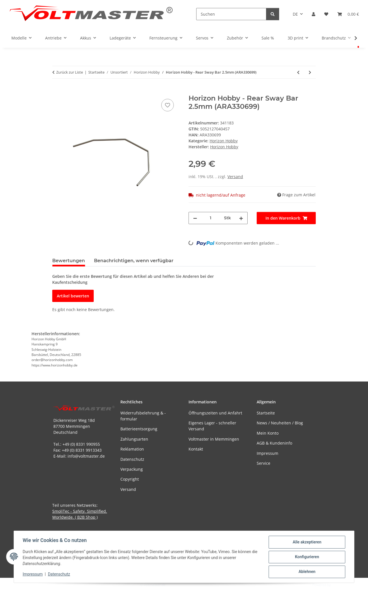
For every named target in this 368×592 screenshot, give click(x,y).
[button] (313, 14)
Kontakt (196, 449)
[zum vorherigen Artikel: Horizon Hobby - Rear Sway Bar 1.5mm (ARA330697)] (298, 72)
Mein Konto (268, 433)
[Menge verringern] (195, 218)
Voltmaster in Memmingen (214, 439)
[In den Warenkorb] (56, 91)
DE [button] (295, 14)
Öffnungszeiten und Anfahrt (215, 413)
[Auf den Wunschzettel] (167, 105)
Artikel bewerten (73, 296)
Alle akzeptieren (306, 542)
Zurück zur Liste (69, 72)
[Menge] (210, 218)
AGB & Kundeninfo (274, 443)
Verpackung (131, 469)
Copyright (129, 479)
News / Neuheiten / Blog (280, 423)
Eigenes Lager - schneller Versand (212, 426)
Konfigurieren (306, 557)
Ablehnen (306, 572)
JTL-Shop (338, 584)
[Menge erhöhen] (241, 218)
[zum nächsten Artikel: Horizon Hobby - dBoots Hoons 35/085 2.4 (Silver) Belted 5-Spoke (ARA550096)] (310, 72)
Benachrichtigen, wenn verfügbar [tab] (133, 260)
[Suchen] (231, 14)
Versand (235, 176)
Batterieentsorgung (138, 429)
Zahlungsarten (134, 439)
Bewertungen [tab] (68, 260)
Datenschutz (59, 574)
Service (263, 463)
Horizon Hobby (224, 140)
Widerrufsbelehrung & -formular (143, 416)
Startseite (266, 413)
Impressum (33, 574)
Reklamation (132, 449)
